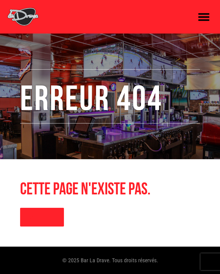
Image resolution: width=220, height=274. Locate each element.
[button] (204, 17)
